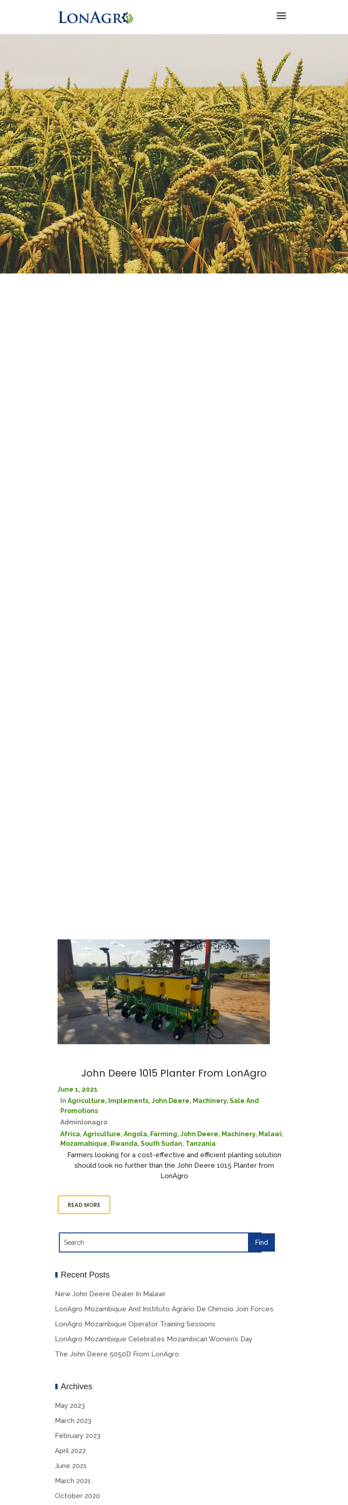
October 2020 (77, 1496)
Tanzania (200, 1143)
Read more (84, 1205)
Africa (70, 1134)
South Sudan (161, 1143)
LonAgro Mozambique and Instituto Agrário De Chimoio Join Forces (164, 1309)
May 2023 (70, 1406)
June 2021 (71, 1466)
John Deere (199, 1134)
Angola (135, 1134)
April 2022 (70, 1451)
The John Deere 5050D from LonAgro (117, 1354)
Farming (163, 1134)
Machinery (210, 1100)
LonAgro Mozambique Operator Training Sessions (135, 1324)
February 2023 (77, 1436)
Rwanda (124, 1143)
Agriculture (86, 1100)
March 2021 (73, 1481)
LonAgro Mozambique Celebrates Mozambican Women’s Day (154, 1339)
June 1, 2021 (78, 1089)
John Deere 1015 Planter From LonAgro (174, 1073)
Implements (128, 1100)
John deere (171, 1100)
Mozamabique (83, 1143)
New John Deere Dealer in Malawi (110, 1294)
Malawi (270, 1134)
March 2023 (73, 1421)
